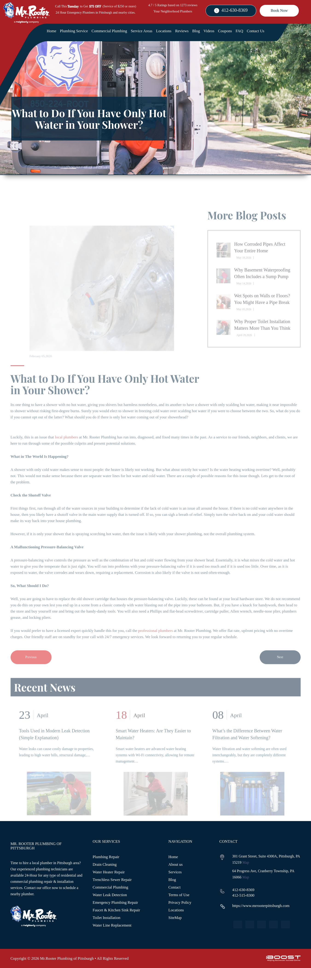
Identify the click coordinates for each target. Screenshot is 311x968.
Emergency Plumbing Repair (115, 902)
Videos (208, 31)
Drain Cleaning (105, 864)
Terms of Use (179, 895)
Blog (196, 31)
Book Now (279, 10)
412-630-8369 (234, 10)
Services (175, 872)
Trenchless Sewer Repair (112, 879)
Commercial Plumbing (109, 31)
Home (51, 31)
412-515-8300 (243, 895)
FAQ (239, 31)
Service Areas (141, 31)
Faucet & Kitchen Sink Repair (116, 910)
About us (176, 864)
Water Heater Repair (109, 872)
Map (245, 862)
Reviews (182, 31)
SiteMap (175, 917)
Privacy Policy (180, 902)
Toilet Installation (106, 917)
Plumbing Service (74, 31)
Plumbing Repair (106, 857)
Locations (163, 31)
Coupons (225, 31)
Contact (175, 887)
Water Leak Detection (110, 895)
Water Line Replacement (112, 925)
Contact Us (255, 31)
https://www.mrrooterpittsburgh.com (261, 906)
